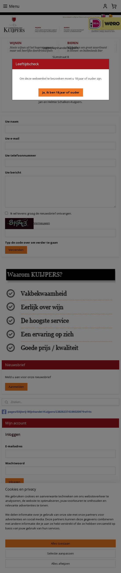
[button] (60, 92)
